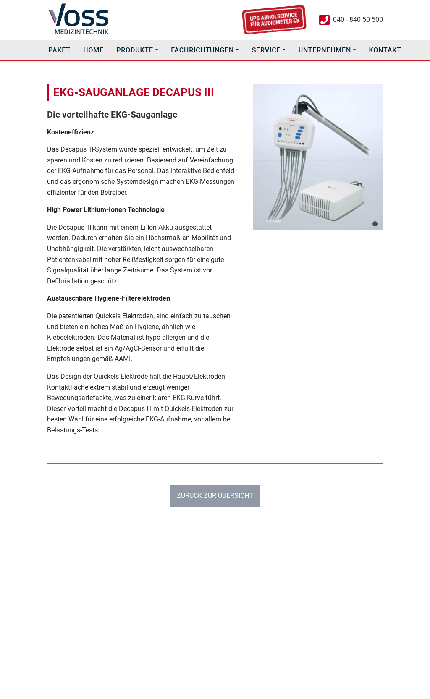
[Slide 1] (375, 223)
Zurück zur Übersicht (215, 496)
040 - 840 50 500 (358, 20)
